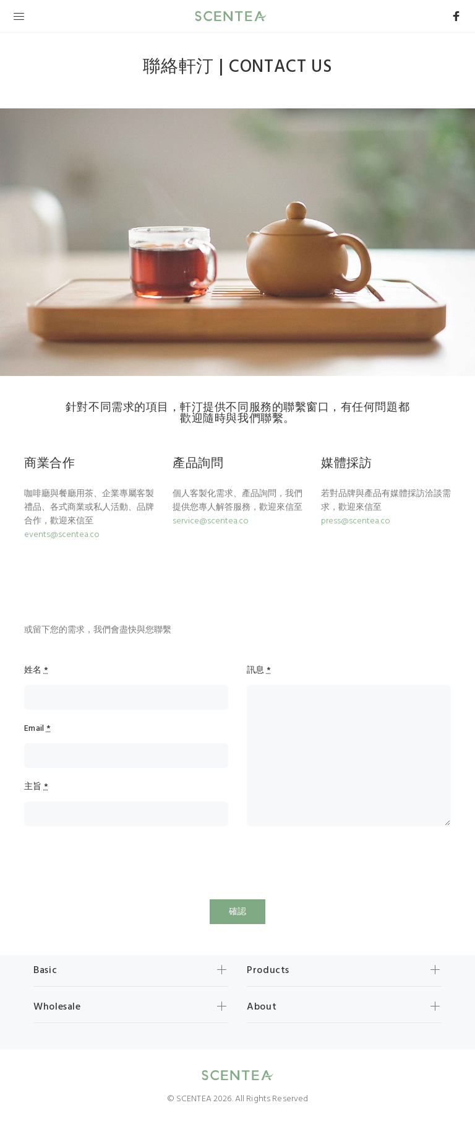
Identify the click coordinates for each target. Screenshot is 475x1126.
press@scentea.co (355, 521)
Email (37, 729)
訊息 (259, 671)
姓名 (36, 671)
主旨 (36, 787)
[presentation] (118, 863)
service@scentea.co (211, 521)
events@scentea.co (62, 535)
